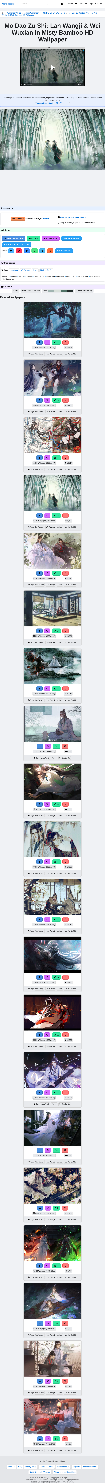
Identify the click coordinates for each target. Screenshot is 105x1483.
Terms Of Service (47, 1467)
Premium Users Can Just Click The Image (52, 103)
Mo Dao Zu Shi (46, 270)
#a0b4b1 (51, 291)
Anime (35, 270)
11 (56, 919)
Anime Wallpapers (32, 13)
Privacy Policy (30, 1467)
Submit (69, 4)
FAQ (20, 1467)
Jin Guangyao (8, 279)
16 (56, 400)
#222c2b (70, 291)
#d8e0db (57, 291)
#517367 (64, 291)
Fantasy (13, 276)
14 (56, 689)
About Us (11, 1467)
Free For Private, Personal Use (73, 217)
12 (56, 1093)
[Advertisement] (52, 188)
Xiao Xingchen (95, 276)
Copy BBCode (64, 251)
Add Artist (18, 218)
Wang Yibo (50, 276)
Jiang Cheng (70, 276)
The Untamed (39, 276)
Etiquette (76, 1467)
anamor (45, 218)
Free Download (13, 238)
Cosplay (29, 276)
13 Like (33, 238)
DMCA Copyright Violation (40, 1472)
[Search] (46, 4)
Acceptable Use (63, 1467)
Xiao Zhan (60, 276)
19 (56, 631)
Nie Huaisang (82, 276)
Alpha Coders (8, 4)
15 (56, 862)
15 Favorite (51, 238)
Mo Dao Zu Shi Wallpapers (54, 13)
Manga (21, 276)
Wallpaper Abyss (14, 13)
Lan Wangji (14, 270)
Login (91, 4)
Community (81, 4)
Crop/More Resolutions (16, 245)
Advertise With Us (90, 1467)
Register (98, 4)
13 (56, 515)
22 (56, 342)
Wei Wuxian (25, 270)
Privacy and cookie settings (64, 1472)
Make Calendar (71, 238)
